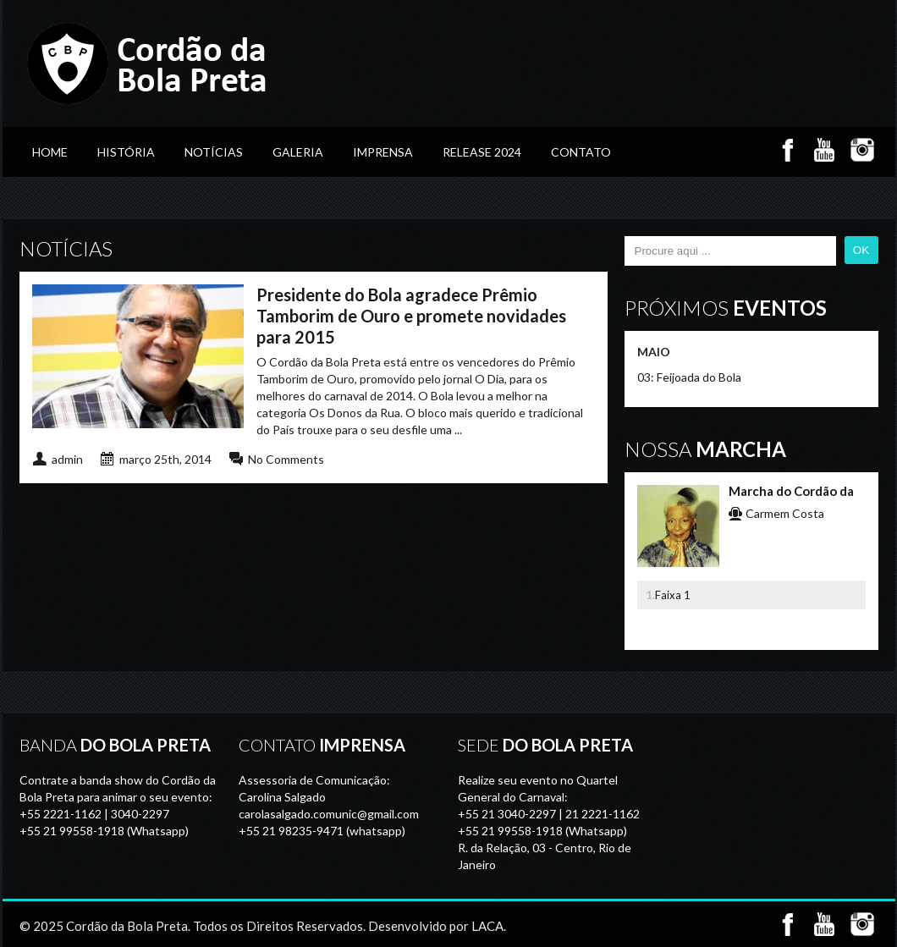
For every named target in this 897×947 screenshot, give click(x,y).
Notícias (213, 152)
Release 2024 (482, 152)
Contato (581, 152)
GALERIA (297, 152)
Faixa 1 (673, 595)
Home (50, 152)
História (126, 152)
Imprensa (383, 152)
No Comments (286, 459)
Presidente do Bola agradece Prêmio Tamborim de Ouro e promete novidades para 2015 (411, 315)
